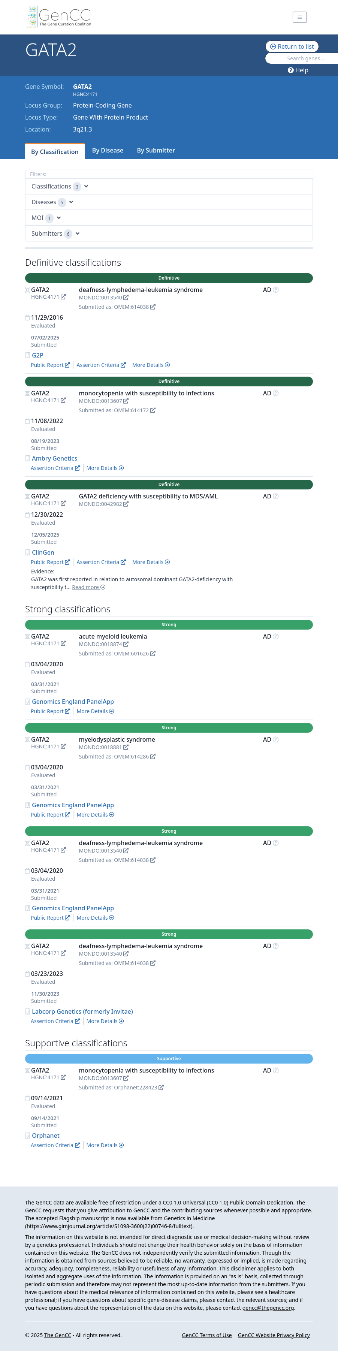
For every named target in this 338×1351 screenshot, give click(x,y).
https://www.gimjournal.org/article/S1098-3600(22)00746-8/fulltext (109, 1226)
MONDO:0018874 (104, 644)
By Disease (108, 150)
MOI (46, 218)
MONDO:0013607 (104, 400)
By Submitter (156, 150)
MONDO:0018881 (104, 747)
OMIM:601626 (135, 653)
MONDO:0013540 (104, 297)
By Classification (55, 152)
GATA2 (40, 290)
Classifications (59, 187)
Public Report (50, 364)
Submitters (55, 234)
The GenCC (57, 1335)
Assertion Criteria (101, 364)
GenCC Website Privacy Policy (274, 1335)
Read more (88, 587)
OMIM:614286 (135, 756)
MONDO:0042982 (104, 503)
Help (298, 70)
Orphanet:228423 (139, 1087)
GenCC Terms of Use (207, 1335)
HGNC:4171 (48, 296)
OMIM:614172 (135, 410)
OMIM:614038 (135, 306)
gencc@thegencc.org (268, 1307)
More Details (151, 364)
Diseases (52, 202)
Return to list (292, 46)
